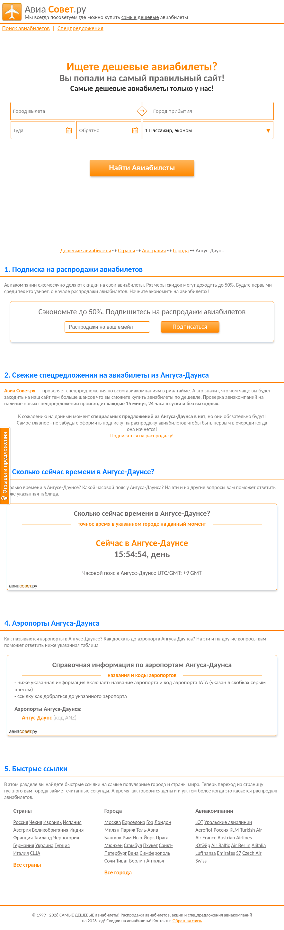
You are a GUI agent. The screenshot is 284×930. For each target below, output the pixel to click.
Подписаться (190, 326)
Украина (44, 845)
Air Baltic (220, 845)
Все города (118, 872)
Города (181, 251)
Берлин (137, 861)
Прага (162, 838)
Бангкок (112, 838)
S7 (238, 853)
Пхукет (150, 845)
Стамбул (133, 845)
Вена (133, 853)
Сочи (109, 861)
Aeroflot (203, 830)
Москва (112, 822)
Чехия (35, 822)
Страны (126, 251)
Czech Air (252, 853)
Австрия (22, 830)
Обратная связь (187, 921)
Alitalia (259, 845)
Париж (127, 830)
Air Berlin (240, 845)
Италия (21, 853)
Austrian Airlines (234, 838)
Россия (20, 822)
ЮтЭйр (202, 845)
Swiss (201, 861)
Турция (62, 845)
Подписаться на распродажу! (141, 436)
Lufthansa (205, 853)
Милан (112, 830)
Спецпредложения (80, 28)
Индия (76, 830)
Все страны (27, 864)
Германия (23, 845)
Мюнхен (113, 845)
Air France (206, 838)
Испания (72, 822)
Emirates (226, 853)
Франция (23, 838)
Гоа (149, 822)
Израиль (52, 822)
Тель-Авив (147, 830)
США (35, 853)
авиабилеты (106, 12)
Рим (127, 838)
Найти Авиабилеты (142, 168)
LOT (199, 822)
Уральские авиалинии (228, 822)
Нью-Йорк (144, 838)
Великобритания (50, 830)
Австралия (154, 251)
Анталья (155, 861)
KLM (234, 830)
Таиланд (43, 838)
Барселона (133, 822)
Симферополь (155, 853)
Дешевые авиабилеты (85, 251)
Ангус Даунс (37, 717)
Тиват (122, 861)
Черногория (66, 838)
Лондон (163, 822)
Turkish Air (251, 830)
